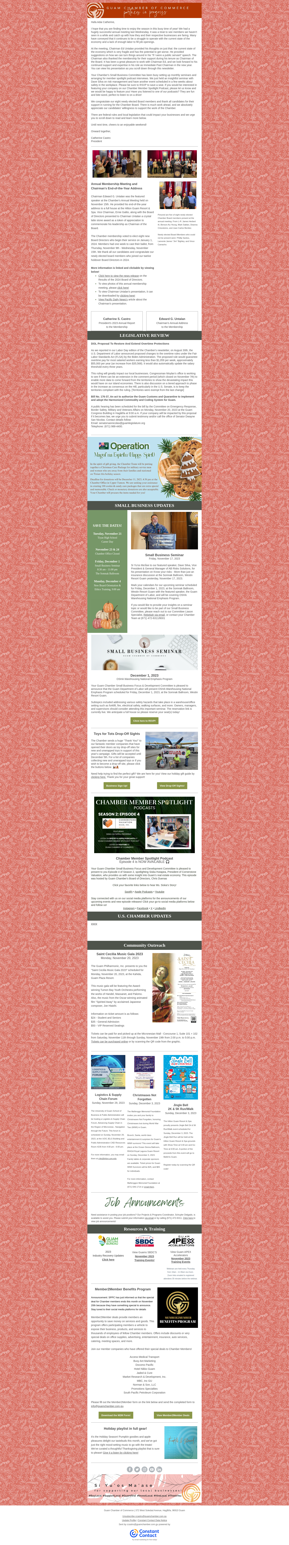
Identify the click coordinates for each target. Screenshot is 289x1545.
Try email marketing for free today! (144, 1540)
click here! (123, 287)
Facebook (142, 908)
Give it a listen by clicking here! (120, 1452)
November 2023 (144, 1256)
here (190, 1218)
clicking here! (127, 295)
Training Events (180, 1261)
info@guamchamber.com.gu (107, 1406)
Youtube (159, 891)
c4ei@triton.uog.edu (107, 1158)
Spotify (129, 891)
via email (149, 1218)
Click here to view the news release (118, 275)
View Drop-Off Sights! (172, 785)
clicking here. (98, 777)
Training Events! (145, 1260)
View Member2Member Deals (173, 1415)
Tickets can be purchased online (109, 1041)
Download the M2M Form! (115, 1415)
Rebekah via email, (155, 614)
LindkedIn (160, 908)
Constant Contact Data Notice (152, 1520)
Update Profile (129, 1520)
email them (149, 1187)
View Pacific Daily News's (113, 299)
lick (187, 1218)
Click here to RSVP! (144, 720)
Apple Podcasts (144, 891)
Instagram (129, 908)
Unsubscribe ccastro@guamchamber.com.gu (144, 1516)
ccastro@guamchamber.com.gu (142, 1524)
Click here (108, 1259)
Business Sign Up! (117, 785)
